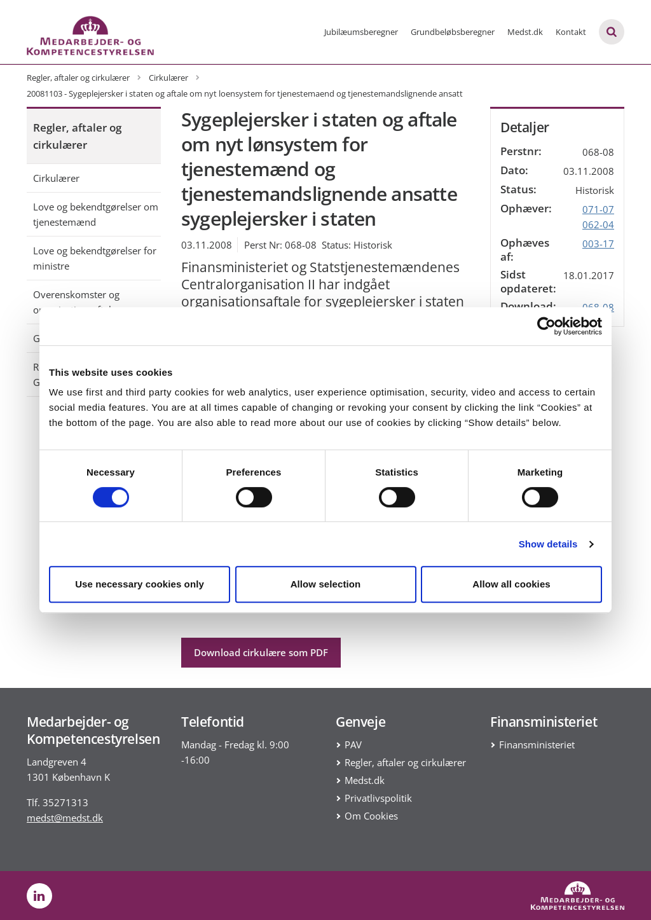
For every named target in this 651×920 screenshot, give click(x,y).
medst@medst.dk (65, 817)
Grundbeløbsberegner (453, 32)
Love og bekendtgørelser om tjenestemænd (95, 214)
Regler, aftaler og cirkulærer (77, 136)
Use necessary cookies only (139, 584)
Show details (548, 544)
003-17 (598, 243)
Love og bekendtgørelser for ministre (94, 258)
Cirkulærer (56, 178)
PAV (353, 744)
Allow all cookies (511, 584)
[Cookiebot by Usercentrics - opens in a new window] (546, 326)
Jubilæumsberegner (361, 32)
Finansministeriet (537, 744)
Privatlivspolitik (378, 798)
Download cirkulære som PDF (261, 652)
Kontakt (571, 32)
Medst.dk (525, 32)
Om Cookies (371, 815)
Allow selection (326, 584)
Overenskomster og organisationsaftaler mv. (86, 302)
